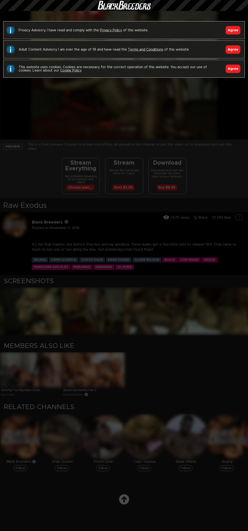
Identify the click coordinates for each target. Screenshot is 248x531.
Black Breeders (124, 9)
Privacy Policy (111, 30)
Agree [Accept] (233, 30)
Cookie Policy (70, 70)
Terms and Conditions (145, 49)
